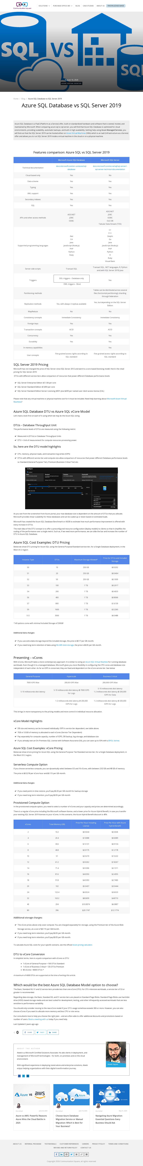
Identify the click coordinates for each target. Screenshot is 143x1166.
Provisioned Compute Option (31, 802)
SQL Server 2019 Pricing (31, 364)
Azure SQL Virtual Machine (96, 662)
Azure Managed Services (111, 130)
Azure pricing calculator (82, 945)
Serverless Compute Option (30, 764)
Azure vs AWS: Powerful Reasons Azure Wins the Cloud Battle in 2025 (31, 1119)
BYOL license (114, 740)
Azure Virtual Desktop (71, 83)
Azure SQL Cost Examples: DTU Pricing (42, 542)
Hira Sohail (19, 1111)
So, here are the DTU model (31, 446)
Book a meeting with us (38, 1019)
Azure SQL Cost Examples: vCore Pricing (38, 748)
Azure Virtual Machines (76, 133)
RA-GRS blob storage (65, 645)
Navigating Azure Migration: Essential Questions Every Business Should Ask (109, 1119)
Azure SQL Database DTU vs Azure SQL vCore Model (52, 411)
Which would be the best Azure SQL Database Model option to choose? (66, 985)
